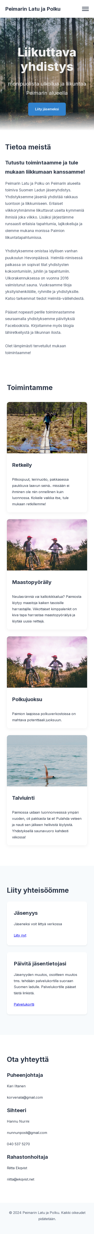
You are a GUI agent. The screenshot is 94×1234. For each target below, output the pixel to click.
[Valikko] (85, 9)
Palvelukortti (24, 1004)
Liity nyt (20, 935)
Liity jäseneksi (47, 109)
